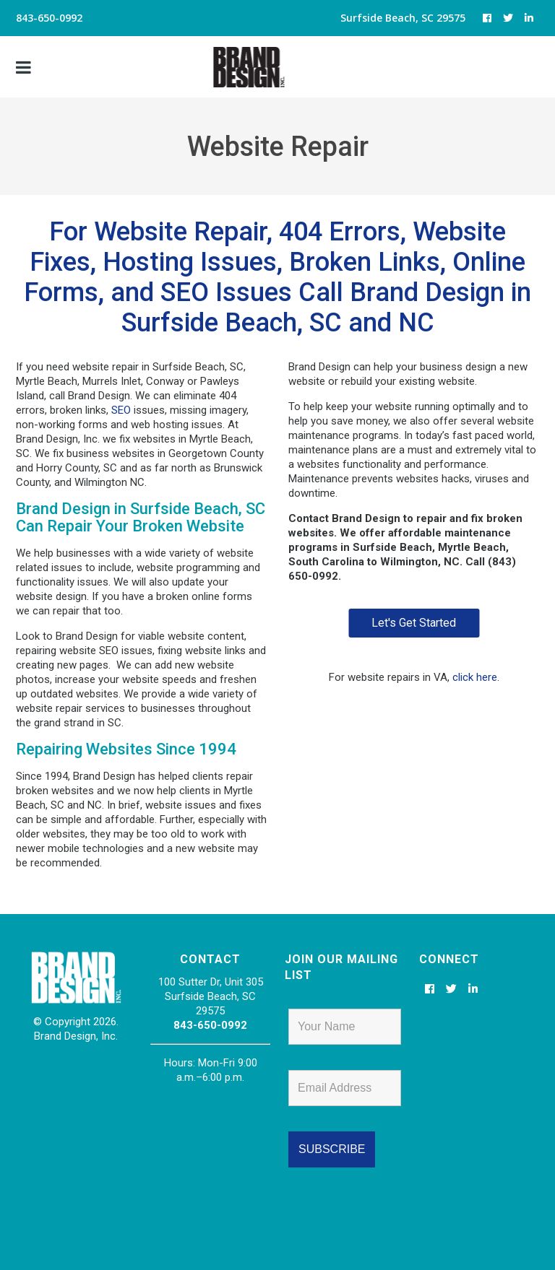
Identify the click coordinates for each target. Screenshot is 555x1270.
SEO (121, 410)
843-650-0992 (210, 1025)
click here (474, 677)
